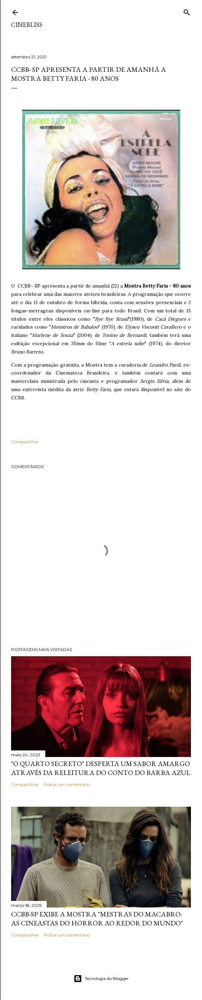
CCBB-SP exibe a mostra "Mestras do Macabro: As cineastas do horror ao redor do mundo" (97, 919)
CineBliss (26, 25)
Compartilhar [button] (25, 441)
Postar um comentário (67, 784)
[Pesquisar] (187, 11)
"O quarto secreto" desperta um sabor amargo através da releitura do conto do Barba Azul (100, 768)
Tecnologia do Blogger (101, 978)
